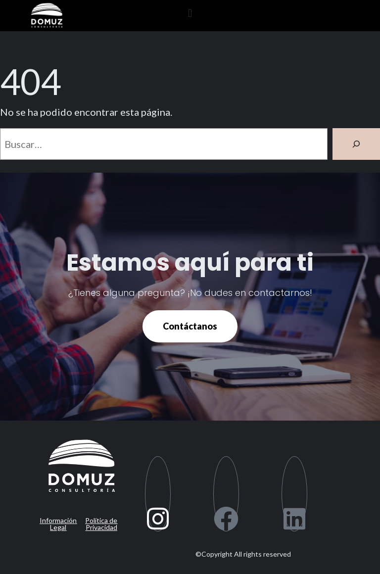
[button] (189, 13)
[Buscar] (356, 144)
